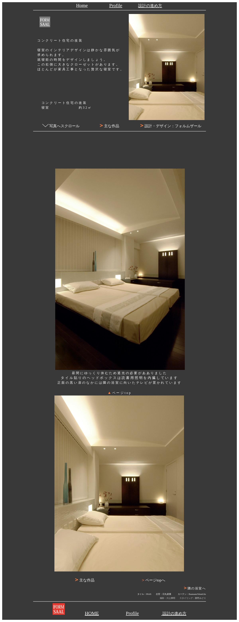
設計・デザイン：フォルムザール (170, 126)
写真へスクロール (64, 126)
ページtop (119, 392)
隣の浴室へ (200, 588)
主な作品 (108, 126)
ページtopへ (153, 580)
